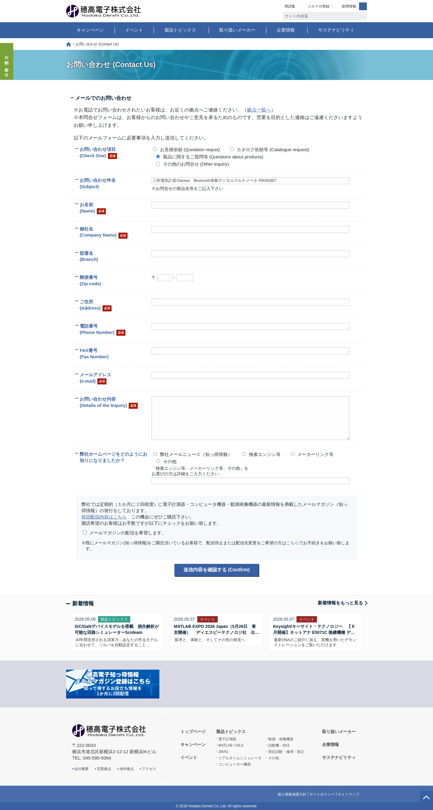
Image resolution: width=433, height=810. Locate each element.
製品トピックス (180, 29)
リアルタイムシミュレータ (240, 758)
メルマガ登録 (318, 6)
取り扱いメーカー (237, 29)
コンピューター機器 (234, 764)
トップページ (68, 44)
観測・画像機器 (280, 739)
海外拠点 (126, 769)
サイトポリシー (322, 794)
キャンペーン (90, 29)
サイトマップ (348, 794)
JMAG (223, 752)
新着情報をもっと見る (340, 603)
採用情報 (349, 6)
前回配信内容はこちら (104, 516)
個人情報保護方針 (292, 794)
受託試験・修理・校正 (286, 752)
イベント (134, 29)
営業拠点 (104, 769)
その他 (273, 758)
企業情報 (286, 29)
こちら (292, 542)
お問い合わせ (7, 64)
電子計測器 (227, 739)
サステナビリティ (336, 29)
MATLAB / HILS (231, 745)
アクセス (149, 769)
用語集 (289, 6)
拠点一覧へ (259, 109)
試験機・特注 (279, 745)
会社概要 (81, 769)
